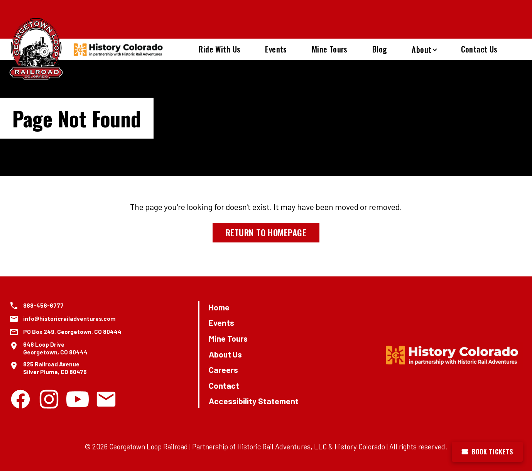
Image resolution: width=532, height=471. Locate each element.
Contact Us (479, 49)
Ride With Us (219, 49)
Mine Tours (330, 49)
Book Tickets (487, 451)
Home (219, 307)
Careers (223, 369)
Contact (224, 385)
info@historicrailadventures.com (69, 318)
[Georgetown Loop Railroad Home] (36, 49)
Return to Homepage (266, 232)
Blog (379, 49)
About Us (225, 354)
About (421, 49)
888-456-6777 (43, 305)
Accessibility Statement (254, 401)
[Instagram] (49, 399)
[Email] (106, 399)
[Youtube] (77, 399)
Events (276, 49)
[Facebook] (20, 399)
